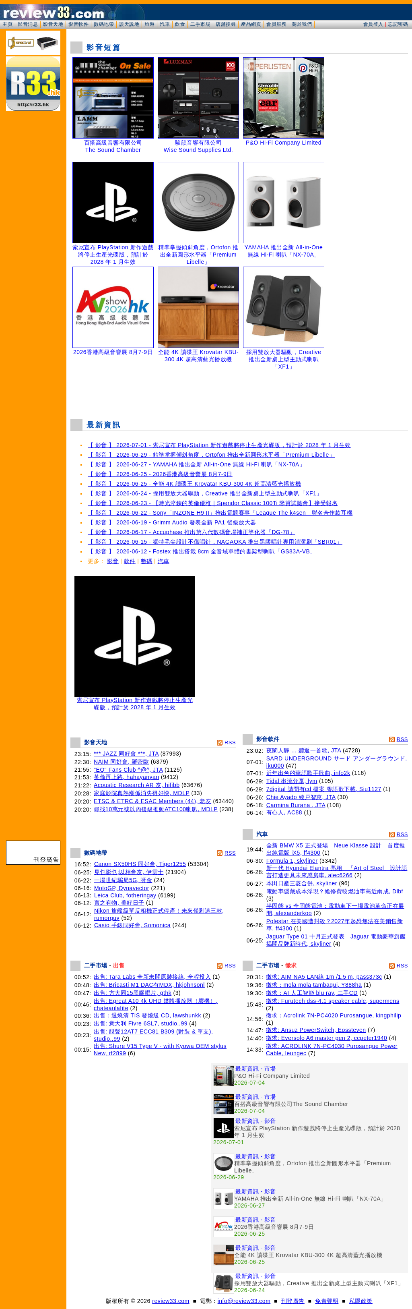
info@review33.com (244, 1301)
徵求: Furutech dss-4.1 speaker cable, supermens (332, 1001)
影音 (113, 561)
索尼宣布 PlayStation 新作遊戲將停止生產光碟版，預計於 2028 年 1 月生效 (134, 701)
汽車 (165, 24)
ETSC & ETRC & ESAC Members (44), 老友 (152, 801)
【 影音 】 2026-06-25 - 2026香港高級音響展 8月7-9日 (160, 474)
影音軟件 (78, 24)
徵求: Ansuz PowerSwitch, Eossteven (316, 1030)
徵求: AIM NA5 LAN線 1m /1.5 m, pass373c (324, 976)
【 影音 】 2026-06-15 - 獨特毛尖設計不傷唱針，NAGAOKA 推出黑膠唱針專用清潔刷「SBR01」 (215, 542)
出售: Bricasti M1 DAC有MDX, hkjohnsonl (149, 985)
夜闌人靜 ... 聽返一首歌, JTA (303, 750)
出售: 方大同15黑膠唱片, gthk (132, 993)
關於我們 (302, 24)
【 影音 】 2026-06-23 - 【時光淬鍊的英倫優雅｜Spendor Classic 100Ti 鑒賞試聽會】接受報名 (213, 503)
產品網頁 (251, 24)
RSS (230, 742)
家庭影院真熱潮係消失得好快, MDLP (142, 793)
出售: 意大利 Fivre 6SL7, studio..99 (140, 1023)
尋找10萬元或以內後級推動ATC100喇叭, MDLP (156, 809)
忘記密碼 (398, 24)
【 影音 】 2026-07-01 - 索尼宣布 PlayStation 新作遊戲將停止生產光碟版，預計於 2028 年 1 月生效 (219, 445)
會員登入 (373, 24)
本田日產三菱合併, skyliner (301, 883)
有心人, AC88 (284, 812)
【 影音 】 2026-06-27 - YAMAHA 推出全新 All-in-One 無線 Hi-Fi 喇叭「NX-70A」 (196, 464)
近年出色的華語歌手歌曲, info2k (308, 773)
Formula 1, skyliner (292, 860)
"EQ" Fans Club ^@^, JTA (128, 769)
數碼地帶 (104, 24)
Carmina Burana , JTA (295, 805)
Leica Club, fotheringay (125, 895)
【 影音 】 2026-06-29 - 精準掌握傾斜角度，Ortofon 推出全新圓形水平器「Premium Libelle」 (211, 455)
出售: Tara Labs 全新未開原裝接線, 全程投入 (152, 976)
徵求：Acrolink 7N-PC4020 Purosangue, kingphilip (333, 1015)
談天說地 (129, 24)
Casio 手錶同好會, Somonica (132, 925)
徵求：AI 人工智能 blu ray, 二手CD (312, 993)
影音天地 (53, 24)
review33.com (170, 1301)
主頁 (7, 24)
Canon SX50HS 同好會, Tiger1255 (140, 864)
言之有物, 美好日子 (119, 902)
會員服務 (276, 24)
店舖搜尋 (226, 24)
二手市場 (200, 24)
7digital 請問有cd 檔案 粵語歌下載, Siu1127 (323, 789)
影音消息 (28, 24)
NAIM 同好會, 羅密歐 (121, 761)
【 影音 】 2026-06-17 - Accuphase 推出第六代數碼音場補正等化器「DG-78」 (191, 532)
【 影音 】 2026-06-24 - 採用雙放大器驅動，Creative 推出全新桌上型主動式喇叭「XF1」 (205, 493)
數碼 (146, 561)
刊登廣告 (293, 1301)
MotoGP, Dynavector (121, 888)
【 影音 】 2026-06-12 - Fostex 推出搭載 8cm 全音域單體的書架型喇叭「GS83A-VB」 (202, 551)
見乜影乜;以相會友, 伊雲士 (129, 872)
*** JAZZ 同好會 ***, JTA (126, 753)
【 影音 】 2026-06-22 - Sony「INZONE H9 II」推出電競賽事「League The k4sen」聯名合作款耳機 (220, 513)
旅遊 (149, 24)
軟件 (130, 561)
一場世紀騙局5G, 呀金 (123, 880)
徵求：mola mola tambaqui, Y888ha (314, 985)
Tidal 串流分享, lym (291, 781)
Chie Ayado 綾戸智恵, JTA (301, 797)
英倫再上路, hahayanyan (126, 777)
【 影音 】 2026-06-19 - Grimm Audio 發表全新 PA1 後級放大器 (172, 522)
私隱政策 (361, 1301)
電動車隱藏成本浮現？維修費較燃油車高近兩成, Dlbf (334, 891)
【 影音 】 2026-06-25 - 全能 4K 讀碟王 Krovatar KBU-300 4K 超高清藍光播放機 (194, 484)
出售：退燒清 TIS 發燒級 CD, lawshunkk (148, 1015)
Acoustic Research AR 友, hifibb (136, 785)
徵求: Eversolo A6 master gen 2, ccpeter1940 (326, 1038)
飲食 (180, 24)
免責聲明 (326, 1301)
